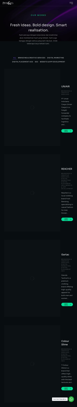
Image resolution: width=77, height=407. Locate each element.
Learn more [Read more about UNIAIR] (35, 99)
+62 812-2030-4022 (64, 350)
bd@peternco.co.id (51, 353)
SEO (36, 76)
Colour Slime (37, 157)
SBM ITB (34, 207)
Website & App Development (52, 76)
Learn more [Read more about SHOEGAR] (35, 198)
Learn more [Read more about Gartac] (35, 149)
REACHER (35, 107)
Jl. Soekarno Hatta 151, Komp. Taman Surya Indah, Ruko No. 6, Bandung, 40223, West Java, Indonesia (57, 360)
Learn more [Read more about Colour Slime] (35, 174)
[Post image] (18, 91)
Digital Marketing (55, 73)
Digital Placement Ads (22, 76)
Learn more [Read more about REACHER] (35, 125)
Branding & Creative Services (31, 73)
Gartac (33, 133)
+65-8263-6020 (54, 375)
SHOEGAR (35, 182)
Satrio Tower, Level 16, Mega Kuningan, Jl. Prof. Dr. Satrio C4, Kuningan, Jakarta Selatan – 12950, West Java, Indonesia (57, 344)
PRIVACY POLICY (29, 395)
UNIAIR (34, 84)
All (14, 73)
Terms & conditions (45, 395)
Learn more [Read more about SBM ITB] (35, 224)
